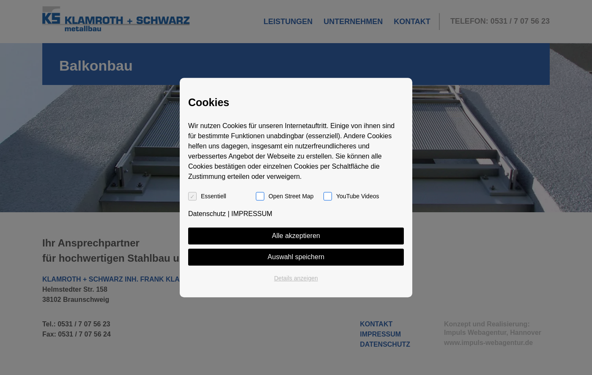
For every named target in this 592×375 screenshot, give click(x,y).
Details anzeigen (296, 278)
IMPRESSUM (251, 213)
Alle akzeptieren (296, 235)
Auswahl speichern (296, 256)
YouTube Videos (357, 196)
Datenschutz (207, 213)
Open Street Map (291, 196)
